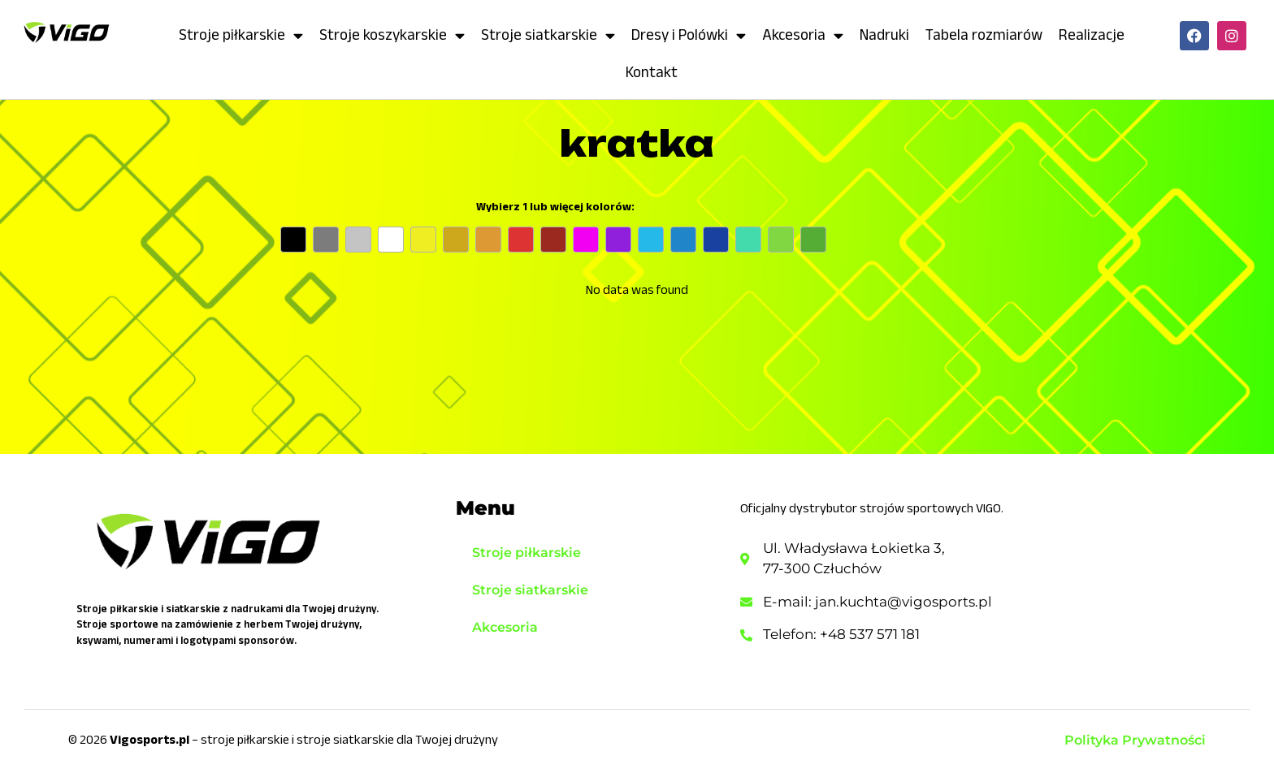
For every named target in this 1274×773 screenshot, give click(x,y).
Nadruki (884, 34)
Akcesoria (802, 35)
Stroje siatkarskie (548, 35)
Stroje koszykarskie (392, 35)
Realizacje (1091, 34)
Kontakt (652, 71)
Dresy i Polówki (688, 35)
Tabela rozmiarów (983, 34)
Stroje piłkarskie (241, 35)
